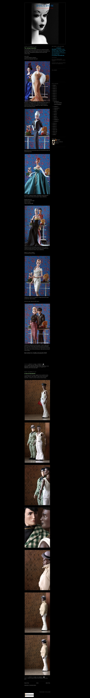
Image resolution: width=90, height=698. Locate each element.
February (56, 119)
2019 (54, 96)
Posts (27, 693)
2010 (54, 132)
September (56, 108)
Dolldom (45, 5)
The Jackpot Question (30, 48)
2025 (54, 86)
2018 (54, 98)
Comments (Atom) (32, 685)
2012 (54, 129)
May (55, 114)
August (55, 109)
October (55, 106)
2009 (54, 134)
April (55, 116)
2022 (54, 91)
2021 (54, 93)
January (55, 121)
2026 (54, 85)
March (55, 117)
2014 (54, 126)
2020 (54, 95)
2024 (54, 88)
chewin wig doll (31, 365)
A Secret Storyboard (29, 373)
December (56, 101)
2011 (54, 131)
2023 (54, 90)
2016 (54, 123)
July (55, 111)
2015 (54, 124)
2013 (54, 128)
